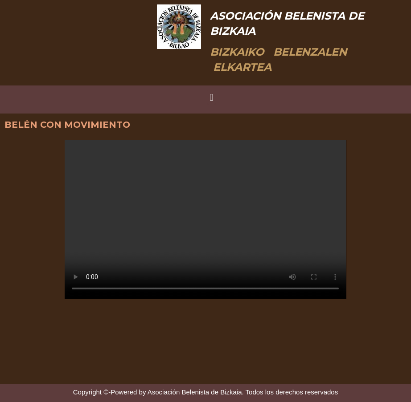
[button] (211, 97)
